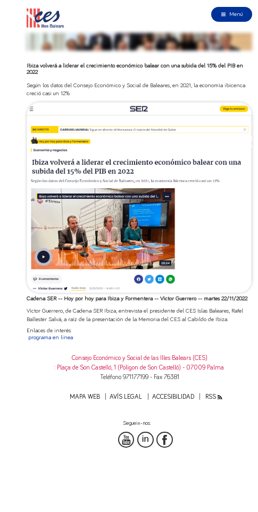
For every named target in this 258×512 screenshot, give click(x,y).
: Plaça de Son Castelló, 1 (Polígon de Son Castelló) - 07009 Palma (139, 367)
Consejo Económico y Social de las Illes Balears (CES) (139, 358)
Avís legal (126, 396)
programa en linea (50, 337)
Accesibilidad (173, 396)
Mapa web (85, 396)
